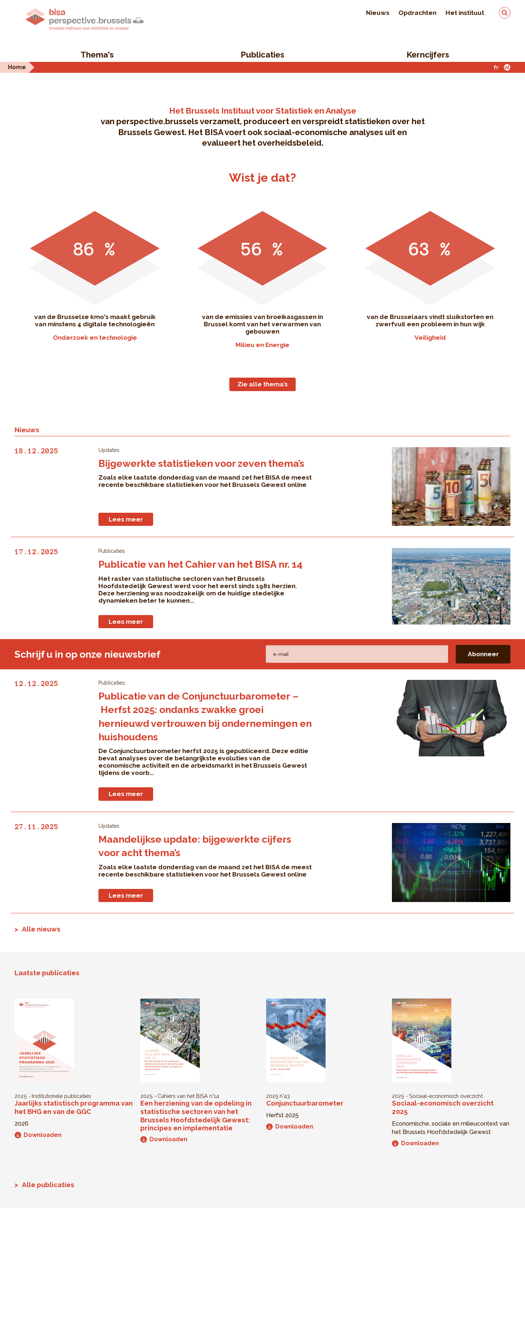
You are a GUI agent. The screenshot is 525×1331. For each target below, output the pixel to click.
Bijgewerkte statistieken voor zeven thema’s (201, 463)
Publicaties (262, 54)
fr (496, 67)
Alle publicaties (48, 1185)
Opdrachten (417, 12)
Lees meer (126, 519)
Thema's (97, 54)
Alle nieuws (41, 929)
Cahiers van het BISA (183, 1096)
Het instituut (465, 12)
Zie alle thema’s (262, 384)
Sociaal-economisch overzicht (446, 1096)
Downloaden (38, 1134)
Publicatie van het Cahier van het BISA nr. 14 (200, 564)
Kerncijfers (428, 54)
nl (507, 67)
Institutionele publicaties (61, 1096)
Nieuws (377, 12)
